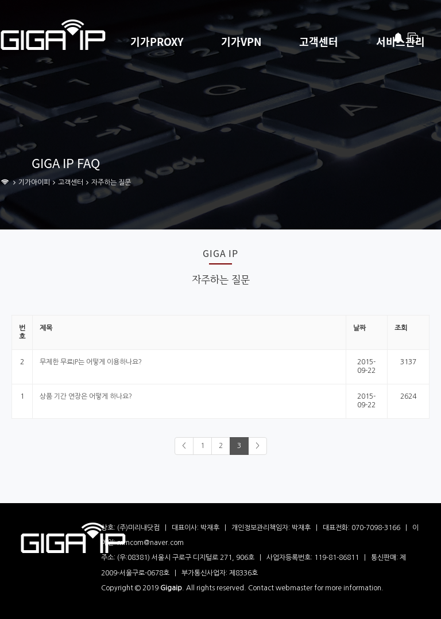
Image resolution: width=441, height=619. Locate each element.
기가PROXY (156, 42)
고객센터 (318, 42)
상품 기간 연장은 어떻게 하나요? (86, 396)
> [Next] (258, 445)
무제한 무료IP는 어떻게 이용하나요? (91, 362)
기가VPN (241, 42)
